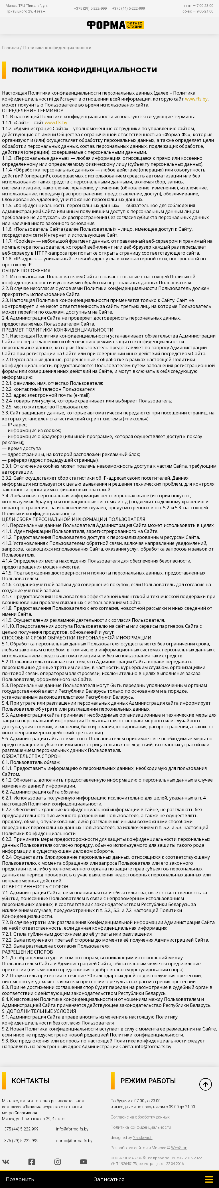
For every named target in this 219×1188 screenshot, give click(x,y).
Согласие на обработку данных (140, 1117)
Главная (10, 47)
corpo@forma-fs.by (74, 1140)
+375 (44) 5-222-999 (128, 8)
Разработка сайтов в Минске (138, 1148)
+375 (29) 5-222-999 (90, 8)
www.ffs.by (196, 99)
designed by (132, 1137)
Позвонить (20, 1179)
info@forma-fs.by (72, 1129)
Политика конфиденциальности (141, 1127)
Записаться (109, 1179)
